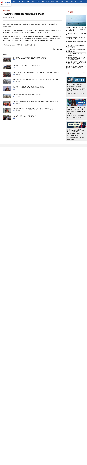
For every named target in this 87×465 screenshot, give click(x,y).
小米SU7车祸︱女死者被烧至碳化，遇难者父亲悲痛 (76, 46)
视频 (81, 1)
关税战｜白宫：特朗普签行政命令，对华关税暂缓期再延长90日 (75, 130)
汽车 (57, 1)
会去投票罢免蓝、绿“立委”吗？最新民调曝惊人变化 (76, 50)
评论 (62, 1)
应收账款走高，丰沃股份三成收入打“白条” (76, 112)
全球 (28, 1)
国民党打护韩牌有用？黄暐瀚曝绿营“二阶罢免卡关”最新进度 (76, 62)
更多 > (84, 72)
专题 (67, 1)
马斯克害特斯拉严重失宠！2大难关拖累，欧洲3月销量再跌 (75, 58)
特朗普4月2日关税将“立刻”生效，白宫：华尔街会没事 (76, 38)
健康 (43, 1)
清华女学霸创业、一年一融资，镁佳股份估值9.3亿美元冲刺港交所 (76, 108)
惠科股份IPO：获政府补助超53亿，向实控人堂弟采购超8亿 (75, 116)
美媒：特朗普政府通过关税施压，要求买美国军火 (76, 138)
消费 (38, 1)
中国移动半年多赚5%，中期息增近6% (76, 94)
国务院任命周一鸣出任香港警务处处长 (76, 42)
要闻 (9, 10)
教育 (71, 1)
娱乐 (76, 1)
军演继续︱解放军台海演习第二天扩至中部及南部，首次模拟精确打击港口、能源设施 (76, 29)
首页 (4, 10)
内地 (6, 10)
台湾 (23, 1)
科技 (47, 1)
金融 (33, 1)
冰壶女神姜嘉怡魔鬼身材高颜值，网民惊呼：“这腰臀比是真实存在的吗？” (76, 68)
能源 (52, 1)
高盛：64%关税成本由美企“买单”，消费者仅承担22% (75, 134)
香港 (18, 1)
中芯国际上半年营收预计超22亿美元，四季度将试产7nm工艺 (76, 85)
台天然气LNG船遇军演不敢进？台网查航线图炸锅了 (76, 54)
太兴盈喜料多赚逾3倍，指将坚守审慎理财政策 (76, 89)
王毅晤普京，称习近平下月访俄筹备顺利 (76, 34)
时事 (14, 1)
